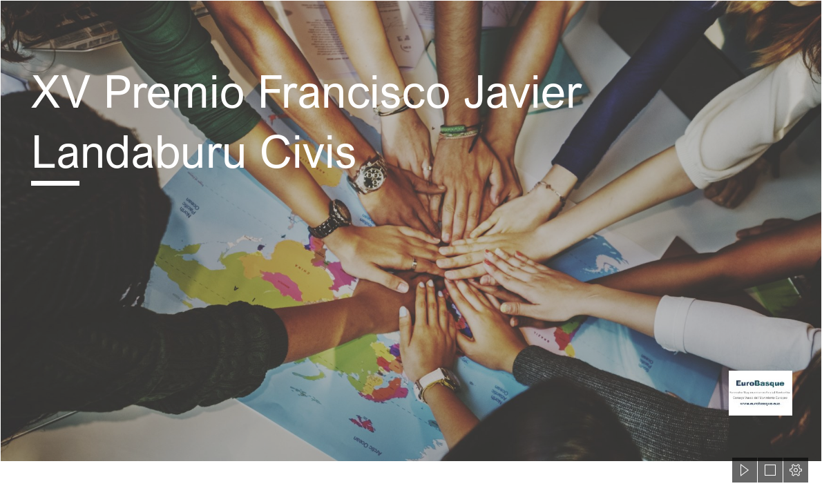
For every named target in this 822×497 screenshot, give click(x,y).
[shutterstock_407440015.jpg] (411, 231)
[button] (744, 470)
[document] (411, 248)
